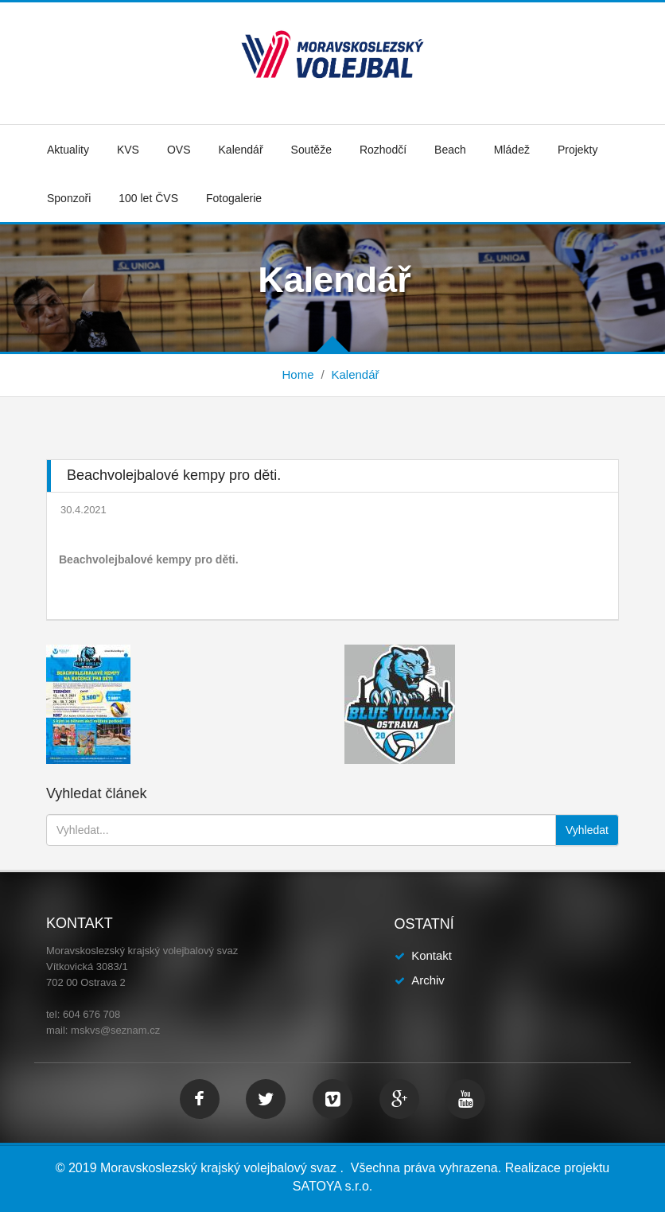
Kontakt (431, 955)
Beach (450, 149)
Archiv (428, 980)
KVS (128, 149)
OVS (179, 149)
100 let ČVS (148, 198)
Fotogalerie (234, 198)
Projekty (578, 149)
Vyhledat (587, 830)
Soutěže (311, 149)
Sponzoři (69, 198)
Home (297, 374)
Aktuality (68, 149)
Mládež (512, 149)
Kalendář (241, 149)
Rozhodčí (383, 149)
